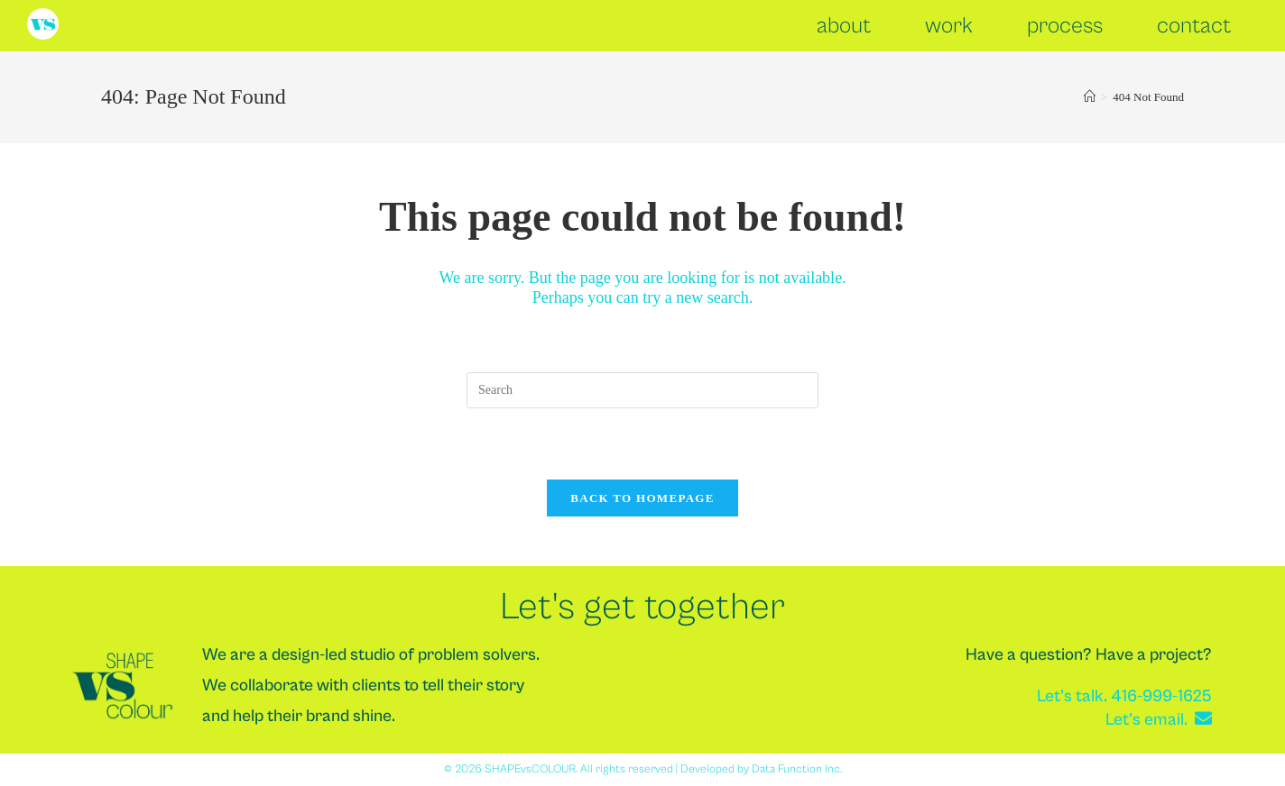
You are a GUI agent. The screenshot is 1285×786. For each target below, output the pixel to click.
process (1065, 26)
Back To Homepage (642, 498)
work (949, 26)
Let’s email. (1158, 719)
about (844, 26)
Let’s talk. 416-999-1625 (1124, 696)
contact (1194, 26)
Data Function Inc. (797, 769)
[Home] (1089, 97)
